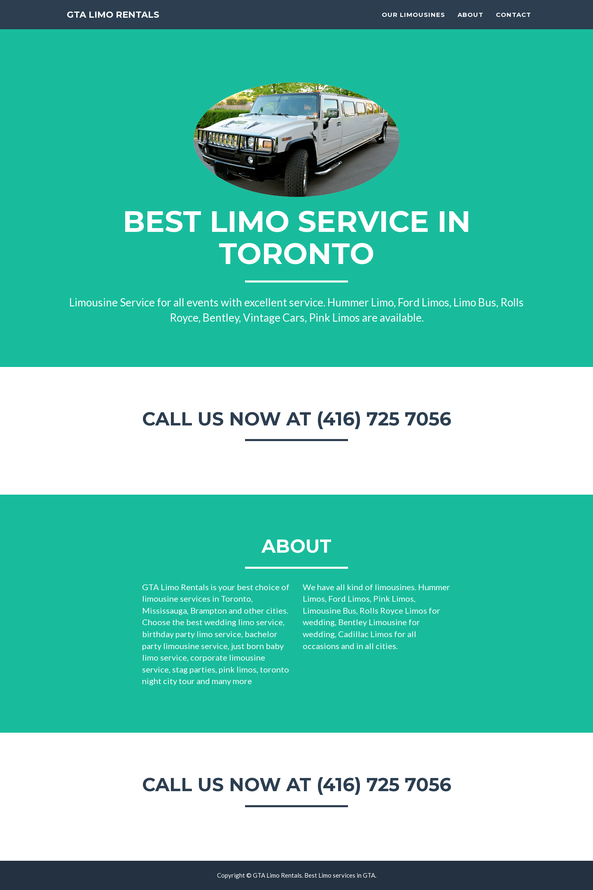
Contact (513, 23)
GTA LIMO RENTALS (124, 24)
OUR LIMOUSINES (413, 23)
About (470, 23)
